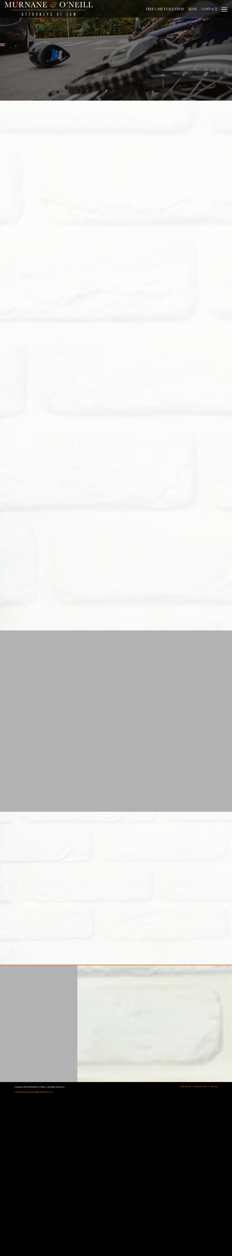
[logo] (49, 9)
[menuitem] (165, 9)
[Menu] (223, 9)
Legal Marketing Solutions (25, 1092)
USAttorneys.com (46, 1092)
